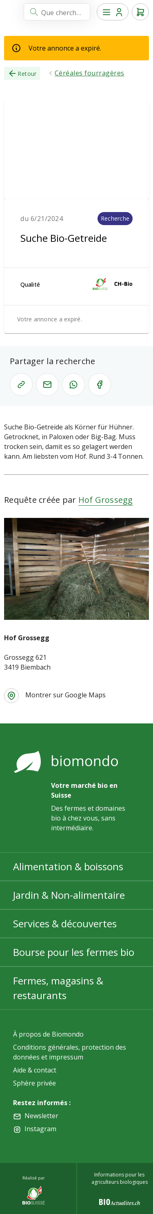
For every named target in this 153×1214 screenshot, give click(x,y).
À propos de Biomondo (48, 1034)
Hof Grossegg (105, 499)
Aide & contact (34, 1070)
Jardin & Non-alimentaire (69, 895)
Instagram (40, 1128)
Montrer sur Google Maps (65, 694)
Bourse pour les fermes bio (73, 952)
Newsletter (41, 1115)
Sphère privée (34, 1083)
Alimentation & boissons (68, 866)
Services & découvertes (65, 923)
